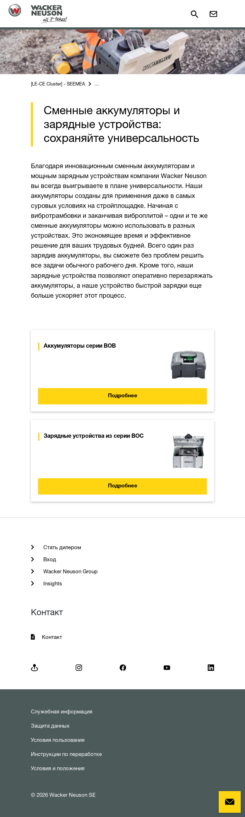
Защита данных (50, 725)
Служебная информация (61, 711)
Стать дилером (61, 547)
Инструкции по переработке (66, 754)
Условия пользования (58, 739)
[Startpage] (38, 13)
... (97, 84)
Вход (49, 559)
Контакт (52, 637)
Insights (52, 583)
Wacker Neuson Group (70, 571)
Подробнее (122, 396)
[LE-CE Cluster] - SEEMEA (58, 84)
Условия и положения (58, 768)
